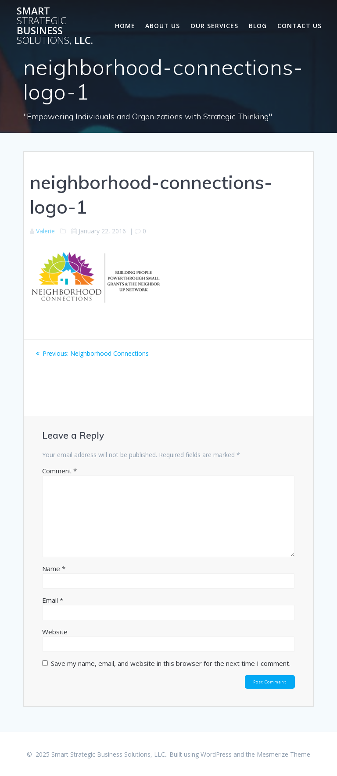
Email (52, 600)
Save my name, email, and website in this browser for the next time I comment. (170, 663)
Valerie (45, 231)
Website (55, 631)
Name (53, 568)
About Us (162, 25)
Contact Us (299, 25)
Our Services (214, 25)
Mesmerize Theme (283, 754)
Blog (258, 25)
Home (125, 25)
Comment (59, 470)
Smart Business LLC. (55, 26)
